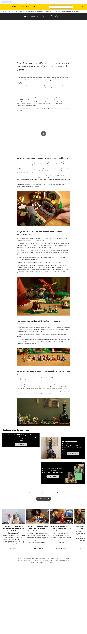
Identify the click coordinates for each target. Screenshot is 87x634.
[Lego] (4, 7)
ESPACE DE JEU (7, 2)
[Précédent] (78, 505)
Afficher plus (13, 548)
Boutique (14, 6)
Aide (33, 6)
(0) (81, 7)
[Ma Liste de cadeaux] (77, 7)
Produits (59, 16)
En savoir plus (47, 16)
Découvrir (25, 6)
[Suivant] (82, 505)
